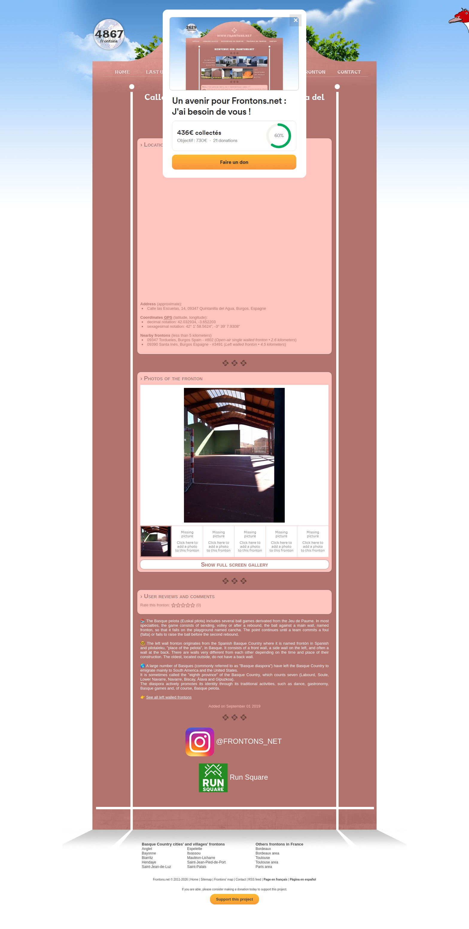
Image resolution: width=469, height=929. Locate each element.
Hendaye (149, 862)
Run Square (234, 777)
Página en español (303, 879)
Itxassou (194, 853)
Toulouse (262, 858)
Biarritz (147, 858)
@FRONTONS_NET (234, 741)
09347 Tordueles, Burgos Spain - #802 (180, 340)
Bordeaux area (267, 853)
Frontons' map (223, 879)
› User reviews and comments (177, 596)
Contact (348, 72)
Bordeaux (263, 849)
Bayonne (149, 853)
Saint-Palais (196, 867)
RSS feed (254, 879)
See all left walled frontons (169, 697)
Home (122, 72)
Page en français (275, 879)
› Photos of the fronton (171, 378)
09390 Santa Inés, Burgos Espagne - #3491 (185, 344)
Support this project (234, 899)
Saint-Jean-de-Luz (156, 867)
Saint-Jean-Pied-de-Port (206, 862)
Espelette (194, 849)
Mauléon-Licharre (201, 858)
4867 (109, 33)
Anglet (147, 849)
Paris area (263, 867)
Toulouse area (266, 862)
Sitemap (206, 879)
